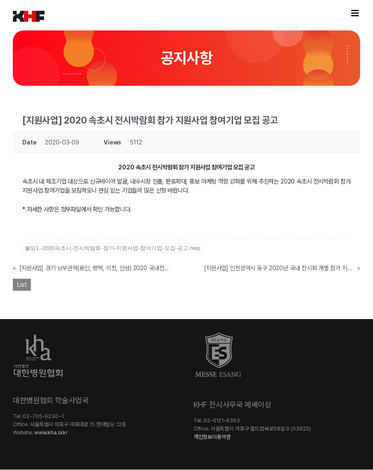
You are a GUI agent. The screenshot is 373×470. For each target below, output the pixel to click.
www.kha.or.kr (51, 432)
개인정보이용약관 (212, 437)
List (22, 284)
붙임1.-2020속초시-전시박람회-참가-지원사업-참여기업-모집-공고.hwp (112, 248)
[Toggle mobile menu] (355, 13)
